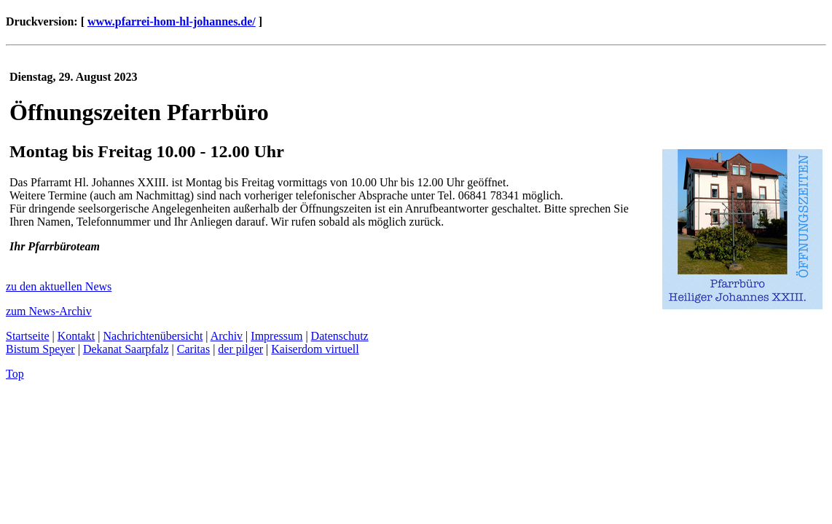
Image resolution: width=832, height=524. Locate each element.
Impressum (276, 336)
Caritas (193, 349)
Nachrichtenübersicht (153, 336)
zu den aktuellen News (58, 286)
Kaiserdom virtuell (314, 349)
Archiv (227, 336)
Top (15, 374)
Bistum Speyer (40, 349)
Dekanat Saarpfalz (126, 349)
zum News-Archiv (49, 311)
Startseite (28, 336)
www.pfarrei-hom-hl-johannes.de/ (171, 21)
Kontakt (76, 336)
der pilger (240, 349)
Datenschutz (340, 336)
